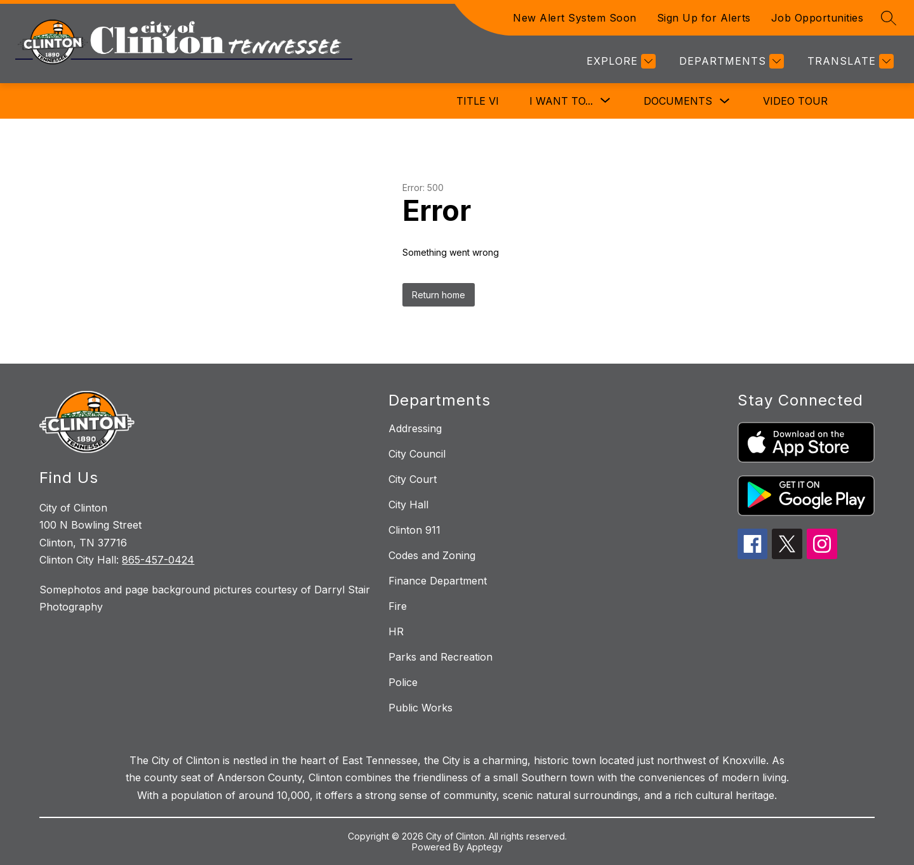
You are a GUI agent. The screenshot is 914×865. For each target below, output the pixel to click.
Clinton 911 (414, 530)
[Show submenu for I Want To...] (561, 101)
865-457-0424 (158, 559)
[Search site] (888, 17)
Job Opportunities (817, 17)
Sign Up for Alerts (704, 17)
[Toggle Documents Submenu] (724, 101)
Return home (438, 294)
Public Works (420, 707)
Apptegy (485, 847)
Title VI (477, 101)
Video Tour (795, 101)
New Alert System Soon (575, 17)
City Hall (408, 504)
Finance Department (437, 580)
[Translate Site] (849, 61)
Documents (678, 101)
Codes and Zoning (431, 555)
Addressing (415, 428)
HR (396, 631)
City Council (417, 453)
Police (403, 682)
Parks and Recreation (440, 656)
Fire (397, 606)
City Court (412, 479)
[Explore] (619, 61)
